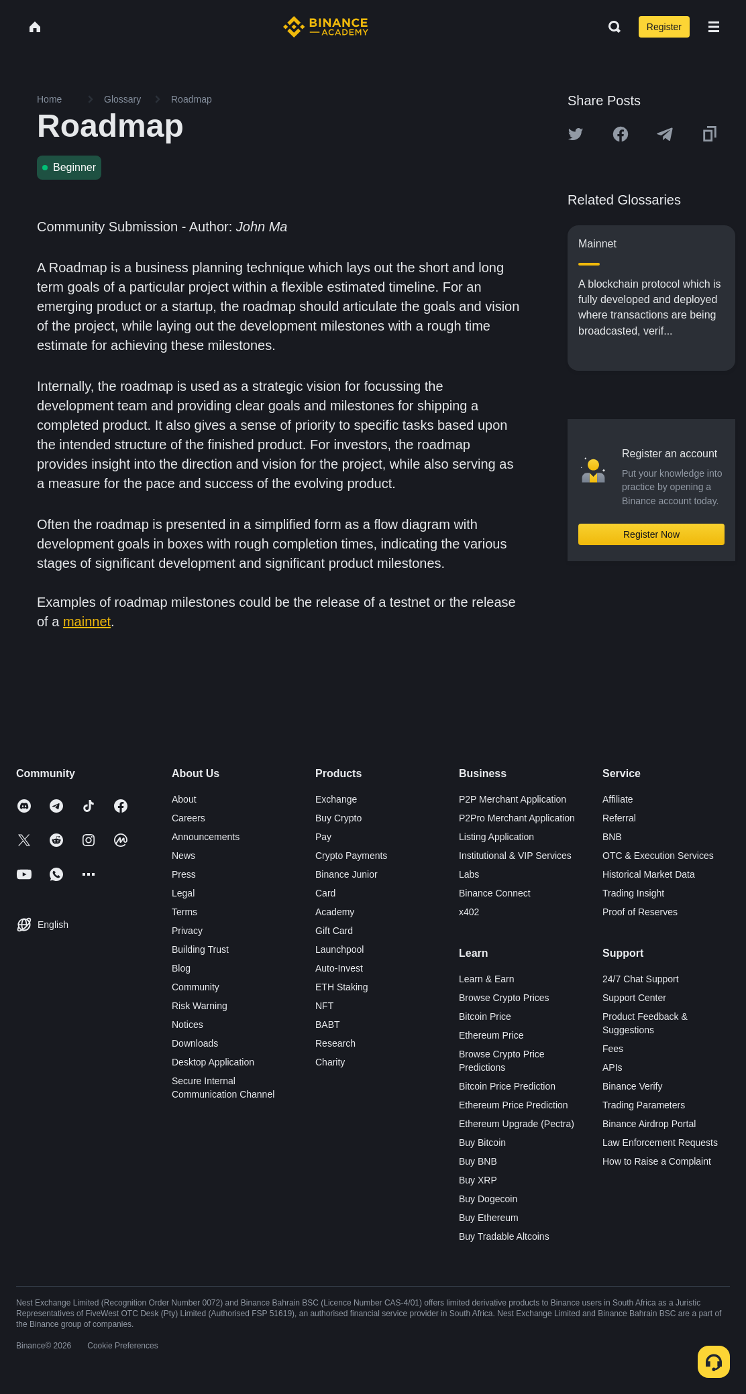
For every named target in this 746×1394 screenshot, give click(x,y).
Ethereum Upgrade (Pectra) (516, 1123)
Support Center (634, 997)
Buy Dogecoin (488, 1199)
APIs (612, 1067)
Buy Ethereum (489, 1217)
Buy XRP (478, 1180)
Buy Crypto (338, 818)
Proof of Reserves (640, 912)
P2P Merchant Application (512, 799)
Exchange (336, 799)
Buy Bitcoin (482, 1142)
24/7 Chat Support (640, 979)
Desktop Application (213, 1062)
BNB (612, 836)
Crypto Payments (351, 855)
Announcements (205, 836)
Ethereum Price (491, 1035)
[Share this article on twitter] (576, 134)
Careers (188, 818)
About (184, 799)
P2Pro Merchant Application (517, 818)
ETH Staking (341, 987)
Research (335, 1043)
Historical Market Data (648, 874)
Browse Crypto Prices (504, 997)
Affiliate (617, 799)
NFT (324, 1005)
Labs (469, 874)
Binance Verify (632, 1086)
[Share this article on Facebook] (620, 134)
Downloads (195, 1043)
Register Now (651, 534)
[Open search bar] (610, 27)
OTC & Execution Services (658, 855)
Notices (187, 1024)
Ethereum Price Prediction (513, 1105)
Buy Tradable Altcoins (504, 1236)
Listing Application (496, 836)
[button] (714, 27)
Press (184, 874)
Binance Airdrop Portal (649, 1123)
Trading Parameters (643, 1105)
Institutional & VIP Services (515, 855)
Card (325, 893)
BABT (327, 1024)
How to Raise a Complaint (656, 1161)
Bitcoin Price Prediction (507, 1086)
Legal (183, 893)
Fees (612, 1048)
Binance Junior (346, 874)
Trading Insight (633, 893)
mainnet (87, 621)
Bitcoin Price (485, 1016)
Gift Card (334, 930)
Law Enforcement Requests (660, 1142)
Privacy (187, 930)
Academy (334, 912)
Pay (323, 836)
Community (195, 987)
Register (664, 26)
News (183, 855)
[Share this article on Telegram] (665, 134)
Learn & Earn (487, 979)
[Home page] (325, 27)
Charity (330, 1062)
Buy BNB (478, 1161)
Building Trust (200, 949)
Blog (181, 968)
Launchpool (339, 949)
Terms (184, 912)
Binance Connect (495, 893)
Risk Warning (199, 1005)
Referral (619, 818)
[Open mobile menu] (714, 27)
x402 (469, 912)
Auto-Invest (339, 968)
